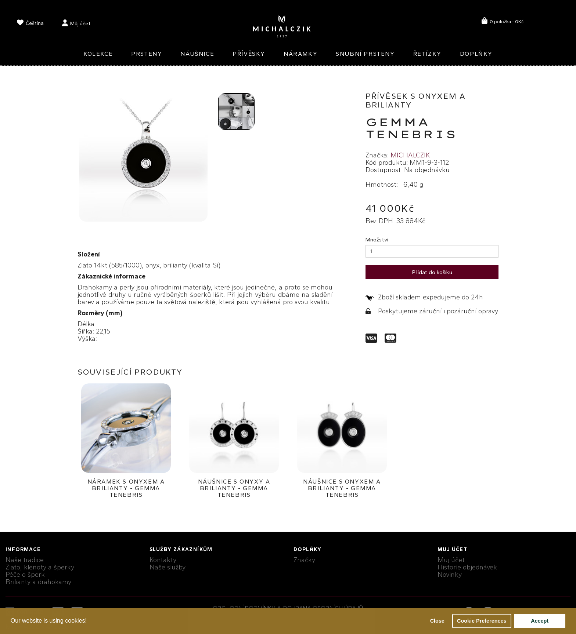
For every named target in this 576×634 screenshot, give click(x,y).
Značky (304, 560)
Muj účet (451, 560)
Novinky (450, 575)
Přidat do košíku (432, 272)
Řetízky (427, 53)
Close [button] (437, 621)
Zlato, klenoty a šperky (40, 567)
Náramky (300, 53)
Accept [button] (539, 621)
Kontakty (163, 560)
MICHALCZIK (410, 155)
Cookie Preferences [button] (481, 621)
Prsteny (146, 53)
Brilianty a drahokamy (38, 582)
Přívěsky (249, 53)
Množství (377, 239)
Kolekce (98, 53)
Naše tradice (25, 560)
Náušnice (197, 53)
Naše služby (168, 567)
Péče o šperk (25, 575)
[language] (30, 24)
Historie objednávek (467, 567)
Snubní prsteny (365, 53)
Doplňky (476, 53)
